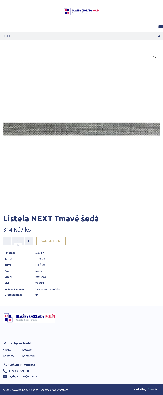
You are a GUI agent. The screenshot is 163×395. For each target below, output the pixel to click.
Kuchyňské (54, 288)
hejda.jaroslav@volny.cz (23, 376)
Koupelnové (41, 288)
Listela (38, 270)
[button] (160, 26)
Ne (36, 294)
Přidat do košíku (51, 241)
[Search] (159, 36)
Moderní (39, 282)
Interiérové (40, 276)
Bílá (37, 264)
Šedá (42, 264)
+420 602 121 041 (19, 370)
